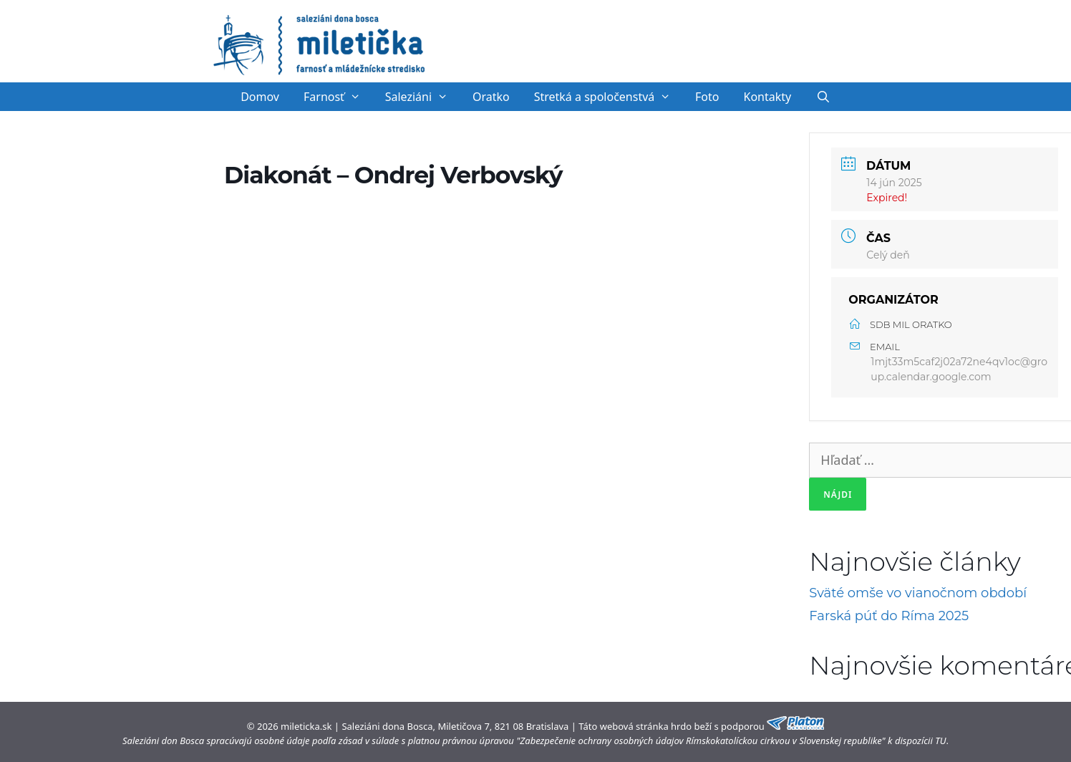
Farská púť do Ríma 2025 (889, 616)
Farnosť (338, 96)
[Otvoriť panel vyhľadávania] (823, 96)
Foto (707, 97)
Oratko (491, 97)
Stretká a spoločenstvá (608, 96)
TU (940, 740)
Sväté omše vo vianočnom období (918, 593)
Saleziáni (422, 96)
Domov (260, 97)
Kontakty (768, 97)
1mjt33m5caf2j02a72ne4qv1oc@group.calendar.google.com (959, 369)
